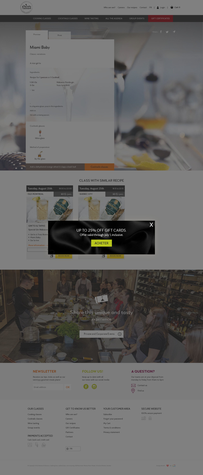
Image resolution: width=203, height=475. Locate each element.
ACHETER (101, 243)
